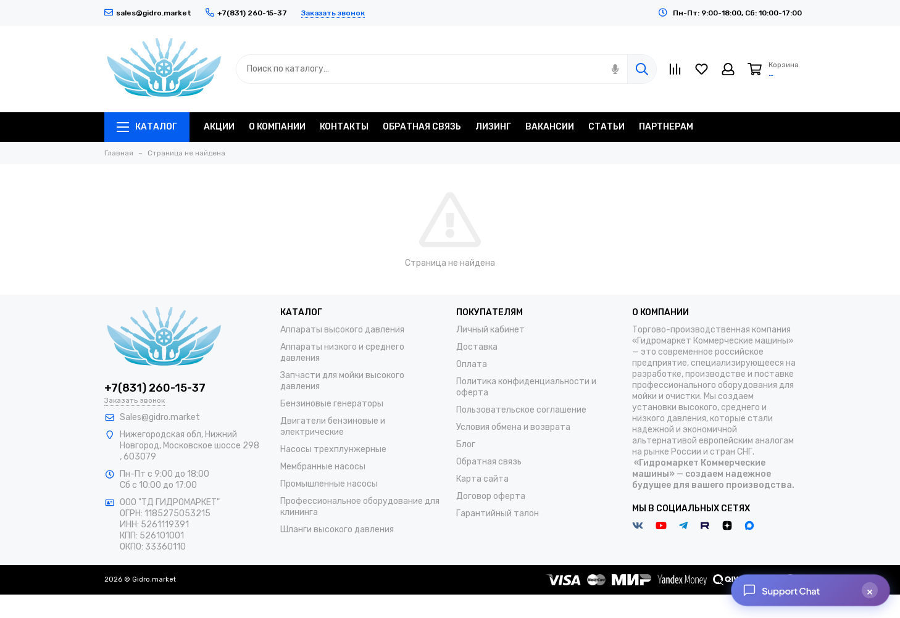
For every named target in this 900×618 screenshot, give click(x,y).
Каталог (147, 127)
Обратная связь (489, 461)
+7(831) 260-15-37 (155, 388)
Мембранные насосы (322, 466)
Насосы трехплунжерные (333, 449)
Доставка (477, 347)
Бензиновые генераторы (331, 403)
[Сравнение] (675, 69)
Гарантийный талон (497, 513)
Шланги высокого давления (337, 529)
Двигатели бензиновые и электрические (332, 426)
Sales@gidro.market (160, 417)
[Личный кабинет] (728, 69)
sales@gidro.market (147, 13)
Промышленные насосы (329, 484)
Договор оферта (490, 496)
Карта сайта (482, 479)
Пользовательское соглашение (521, 410)
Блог (465, 444)
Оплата (471, 364)
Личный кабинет (490, 329)
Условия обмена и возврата (513, 427)
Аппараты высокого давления (342, 329)
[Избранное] (701, 69)
